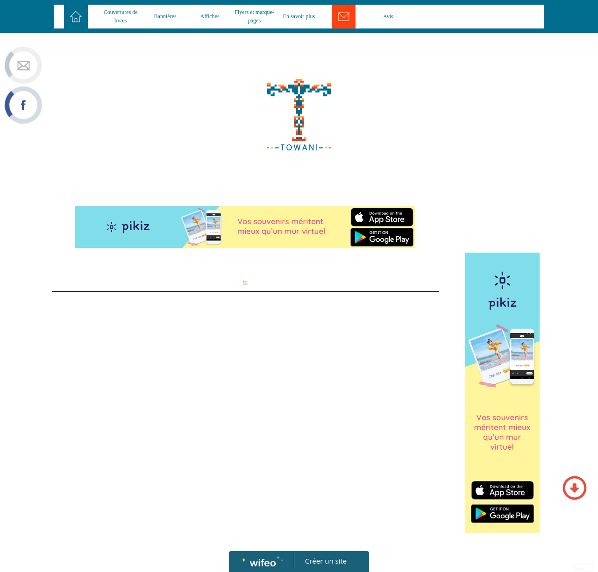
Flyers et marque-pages (254, 16)
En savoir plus (299, 16)
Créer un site (326, 560)
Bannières (165, 16)
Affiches (209, 16)
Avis (388, 16)
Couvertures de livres (121, 16)
